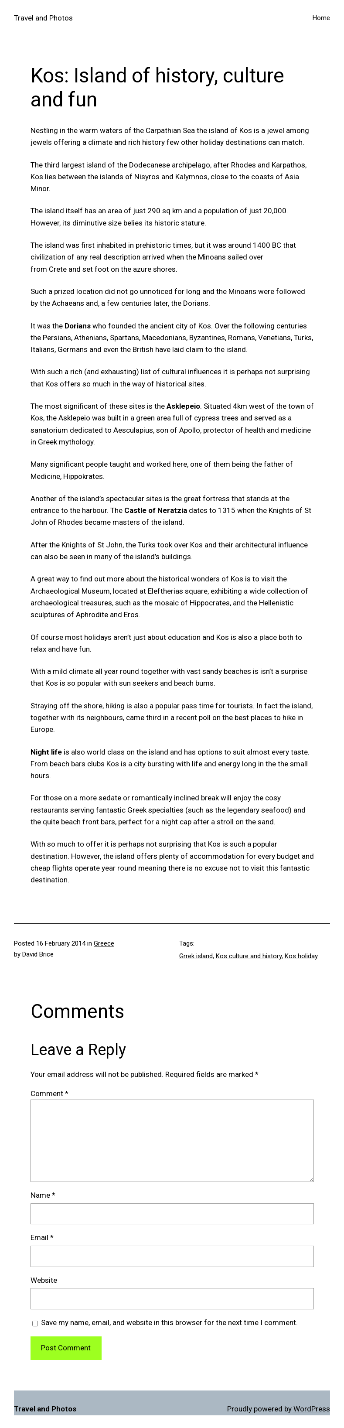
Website (44, 1280)
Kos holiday (301, 956)
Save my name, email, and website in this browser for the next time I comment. (169, 1322)
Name (43, 1195)
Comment (49, 1093)
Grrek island (196, 956)
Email (42, 1237)
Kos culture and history (249, 956)
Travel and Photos (43, 18)
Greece (104, 943)
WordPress (311, 1408)
